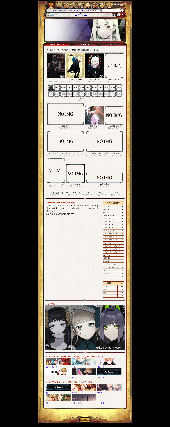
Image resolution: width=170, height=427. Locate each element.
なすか (74, 367)
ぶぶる (49, 377)
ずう (73, 377)
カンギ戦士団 (78, 10)
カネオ (74, 393)
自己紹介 (112, 45)
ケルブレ (88, 10)
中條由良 (100, 403)
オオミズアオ (77, 403)
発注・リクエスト (57, 45)
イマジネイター (58, 10)
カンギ (69, 10)
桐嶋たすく (101, 367)
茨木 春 (100, 377)
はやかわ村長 (51, 367)
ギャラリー (85, 45)
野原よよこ (101, 393)
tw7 (50, 10)
